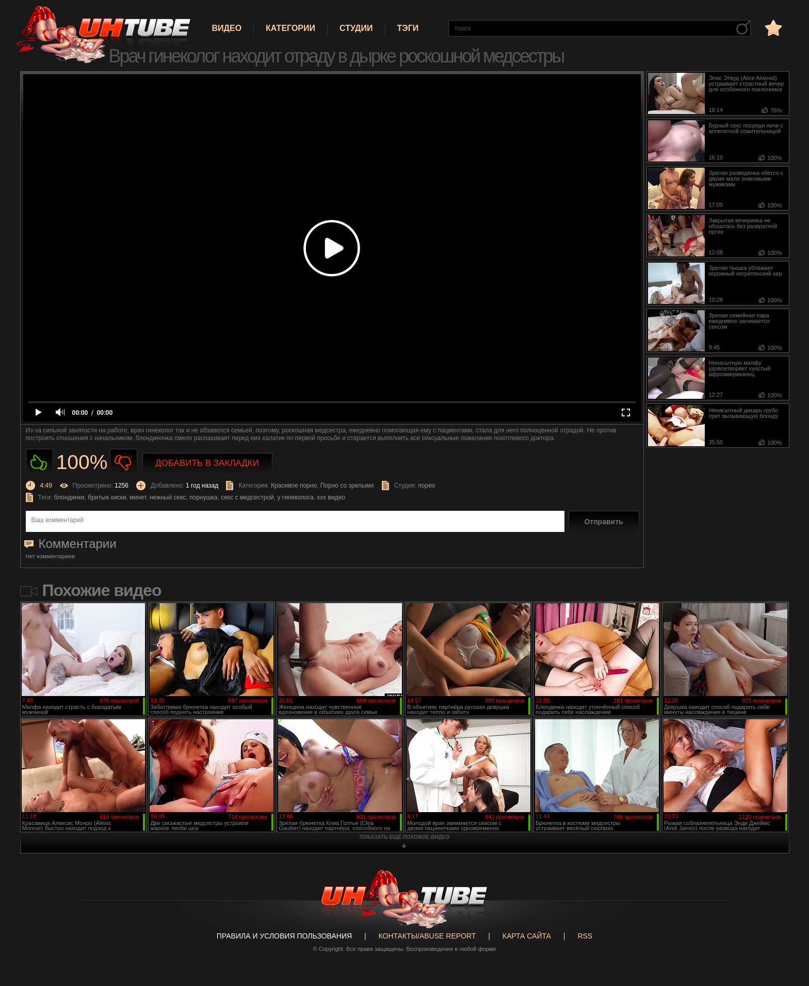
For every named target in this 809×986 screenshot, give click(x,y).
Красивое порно (294, 485)
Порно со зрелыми (347, 485)
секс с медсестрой (247, 497)
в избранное (772, 27)
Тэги (408, 28)
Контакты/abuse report (427, 936)
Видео (227, 28)
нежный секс (168, 497)
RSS (584, 936)
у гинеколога (295, 497)
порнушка (203, 497)
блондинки (69, 497)
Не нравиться (123, 462)
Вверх (786, 927)
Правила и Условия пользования (284, 936)
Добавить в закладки (207, 463)
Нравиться (39, 462)
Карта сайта (527, 936)
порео (426, 485)
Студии (356, 28)
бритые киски (107, 497)
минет (138, 497)
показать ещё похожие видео (404, 837)
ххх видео (331, 497)
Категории (290, 28)
